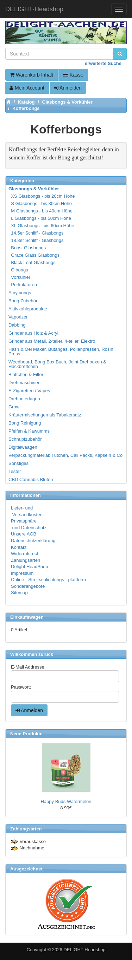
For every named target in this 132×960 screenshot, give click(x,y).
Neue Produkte (26, 733)
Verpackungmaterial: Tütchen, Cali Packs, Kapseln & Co (65, 455)
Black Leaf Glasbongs (32, 262)
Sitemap (19, 592)
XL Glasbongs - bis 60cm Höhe (41, 225)
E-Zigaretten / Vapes (29, 390)
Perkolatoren (23, 284)
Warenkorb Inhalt (31, 75)
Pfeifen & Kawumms (29, 431)
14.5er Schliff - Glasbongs (36, 233)
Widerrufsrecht (26, 553)
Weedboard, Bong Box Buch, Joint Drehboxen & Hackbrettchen (57, 364)
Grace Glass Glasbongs (34, 255)
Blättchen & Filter (25, 374)
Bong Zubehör (22, 300)
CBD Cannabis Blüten (30, 479)
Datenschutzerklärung (33, 540)
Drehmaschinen (24, 382)
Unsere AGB (23, 534)
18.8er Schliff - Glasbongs (36, 240)
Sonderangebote (28, 586)
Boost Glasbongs (27, 247)
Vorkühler (19, 277)
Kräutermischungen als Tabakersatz (44, 414)
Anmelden (68, 88)
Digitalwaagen (22, 447)
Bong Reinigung (24, 423)
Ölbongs (18, 269)
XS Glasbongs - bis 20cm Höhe (42, 196)
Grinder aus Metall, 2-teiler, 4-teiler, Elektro (51, 341)
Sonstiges (18, 463)
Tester (14, 471)
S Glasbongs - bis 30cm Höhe (40, 203)
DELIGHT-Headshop (84, 949)
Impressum (22, 573)
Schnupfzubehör (25, 439)
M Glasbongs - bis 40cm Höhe (41, 210)
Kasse (73, 75)
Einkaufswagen (27, 617)
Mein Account (27, 88)
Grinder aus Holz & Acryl (33, 333)
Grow (13, 406)
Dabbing (16, 325)
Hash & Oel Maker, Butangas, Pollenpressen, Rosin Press (60, 351)
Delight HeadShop (29, 566)
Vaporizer (18, 317)
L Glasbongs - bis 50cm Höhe (40, 218)
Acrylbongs (19, 292)
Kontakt (18, 547)
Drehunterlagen (24, 398)
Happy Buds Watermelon (65, 801)
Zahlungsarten (25, 560)
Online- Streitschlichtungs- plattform (48, 579)
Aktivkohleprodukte (27, 308)
